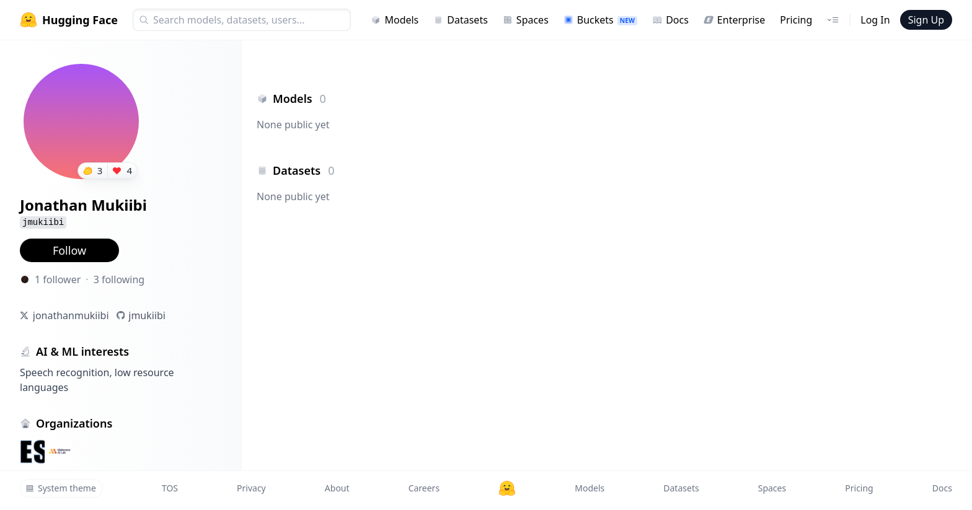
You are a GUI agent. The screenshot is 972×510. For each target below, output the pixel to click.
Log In (875, 20)
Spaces (526, 20)
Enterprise (734, 20)
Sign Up (926, 20)
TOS (170, 488)
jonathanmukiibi (71, 315)
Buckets (600, 20)
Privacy (251, 488)
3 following (119, 279)
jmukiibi (147, 315)
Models (394, 20)
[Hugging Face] (507, 488)
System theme (60, 488)
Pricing (796, 20)
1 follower (58, 279)
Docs (670, 20)
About (337, 488)
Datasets (460, 20)
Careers (424, 488)
